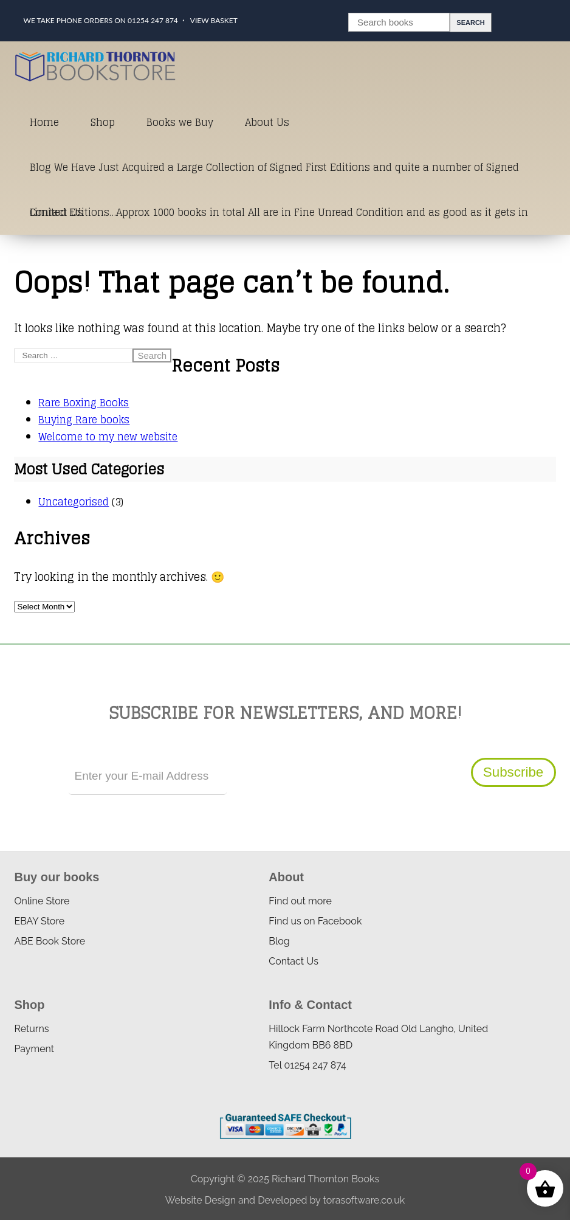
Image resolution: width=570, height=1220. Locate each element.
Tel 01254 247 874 (307, 1065)
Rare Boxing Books (83, 402)
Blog (279, 941)
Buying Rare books (83, 419)
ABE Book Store (49, 941)
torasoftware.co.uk (364, 1200)
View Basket (214, 20)
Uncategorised (73, 501)
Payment (34, 1049)
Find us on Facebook (315, 921)
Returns (31, 1029)
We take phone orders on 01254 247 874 (100, 20)
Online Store (41, 901)
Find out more (300, 901)
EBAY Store (39, 921)
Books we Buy (179, 122)
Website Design (200, 1200)
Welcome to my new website (107, 436)
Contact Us (56, 212)
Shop (103, 122)
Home (44, 122)
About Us (267, 122)
